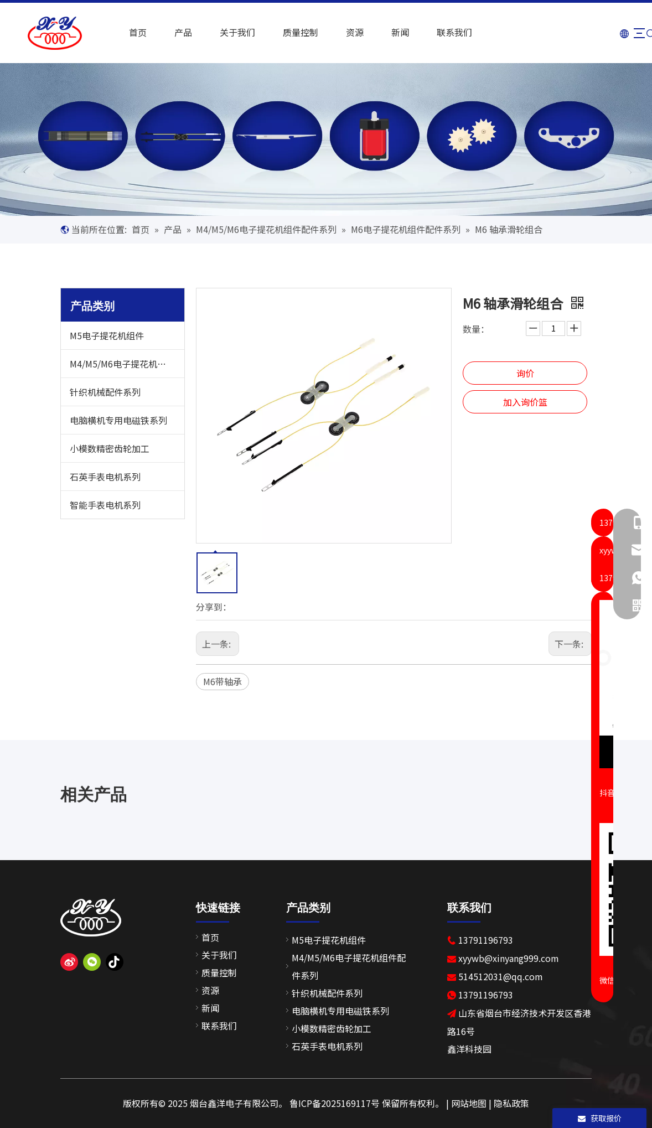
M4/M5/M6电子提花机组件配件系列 (127, 363)
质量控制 (291, 32)
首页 (129, 32)
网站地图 (469, 1103)
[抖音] (114, 962)
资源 (346, 32)
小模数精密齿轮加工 (109, 448)
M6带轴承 (222, 681)
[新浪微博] (69, 962)
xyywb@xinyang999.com (508, 958)
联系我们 (445, 32)
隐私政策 (511, 1103)
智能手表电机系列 (105, 504)
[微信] (92, 962)
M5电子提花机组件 (107, 335)
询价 (525, 373)
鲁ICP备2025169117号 (334, 1103)
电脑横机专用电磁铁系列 (118, 420)
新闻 (391, 32)
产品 (174, 32)
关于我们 (228, 32)
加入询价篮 (525, 401)
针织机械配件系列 (105, 392)
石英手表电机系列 (105, 476)
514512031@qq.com (500, 976)
